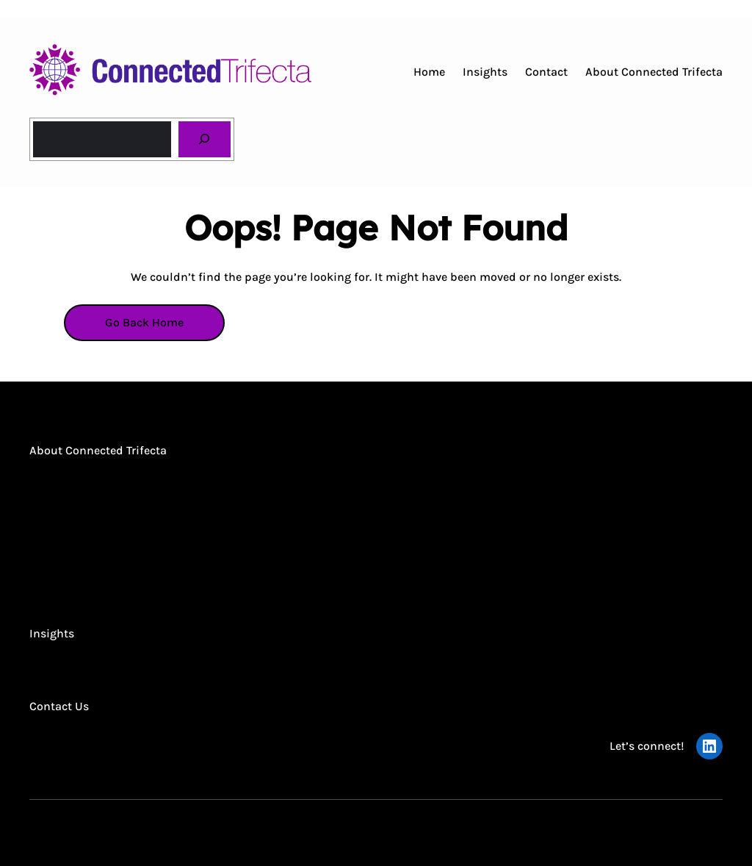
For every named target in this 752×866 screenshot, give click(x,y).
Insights (51, 633)
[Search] (204, 139)
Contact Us (59, 706)
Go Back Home (144, 322)
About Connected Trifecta (98, 450)
